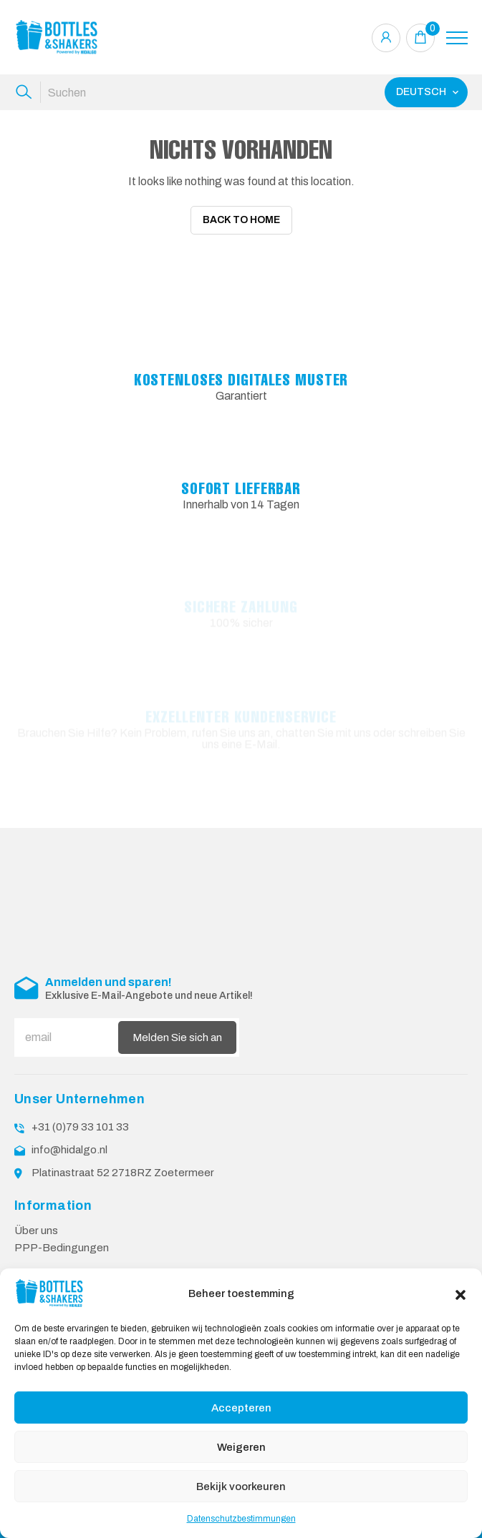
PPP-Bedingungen (61, 1230)
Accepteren (241, 1408)
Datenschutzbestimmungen (241, 1519)
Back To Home (241, 220)
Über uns (36, 1213)
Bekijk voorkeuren (241, 1486)
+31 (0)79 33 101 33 (80, 1110)
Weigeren (241, 1447)
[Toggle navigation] (457, 37)
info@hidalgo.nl (69, 1133)
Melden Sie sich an (177, 1020)
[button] (460, 1293)
